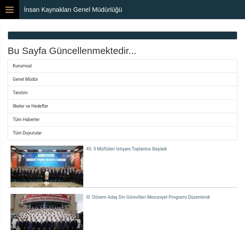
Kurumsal (22, 65)
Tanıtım (20, 92)
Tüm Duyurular (27, 132)
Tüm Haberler (26, 119)
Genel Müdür (25, 79)
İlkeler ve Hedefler (30, 106)
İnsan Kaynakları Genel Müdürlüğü (73, 9)
